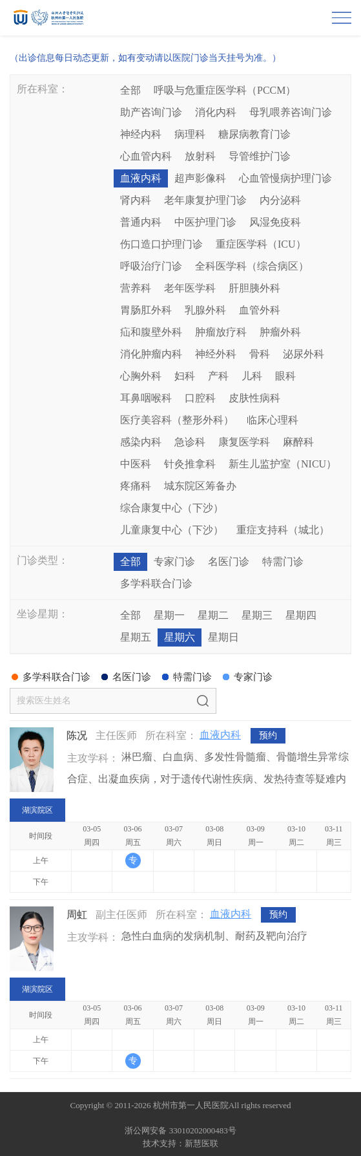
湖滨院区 (37, 810)
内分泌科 (280, 200)
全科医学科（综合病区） (252, 266)
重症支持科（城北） (282, 529)
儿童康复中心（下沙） (171, 529)
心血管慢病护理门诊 (285, 178)
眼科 (285, 375)
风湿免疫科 (275, 222)
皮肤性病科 (254, 397)
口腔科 (200, 397)
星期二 (213, 615)
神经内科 (140, 134)
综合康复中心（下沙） (171, 507)
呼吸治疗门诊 (151, 266)
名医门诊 (228, 561)
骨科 (259, 353)
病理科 (189, 134)
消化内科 (215, 112)
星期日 (223, 637)
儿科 (252, 375)
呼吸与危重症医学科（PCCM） (225, 90)
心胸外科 (140, 375)
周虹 (77, 914)
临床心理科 (272, 419)
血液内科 (140, 178)
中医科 (135, 463)
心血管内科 (146, 156)
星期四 (300, 615)
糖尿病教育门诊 (254, 134)
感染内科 (140, 441)
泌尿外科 (303, 353)
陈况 (77, 735)
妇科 (184, 375)
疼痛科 (135, 485)
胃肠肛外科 (146, 310)
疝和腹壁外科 (151, 331)
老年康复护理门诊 (205, 200)
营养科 (135, 288)
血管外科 (259, 310)
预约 (268, 735)
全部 (130, 90)
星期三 (257, 615)
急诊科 (189, 441)
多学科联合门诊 (156, 583)
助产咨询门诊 (151, 112)
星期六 (179, 637)
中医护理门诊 (205, 222)
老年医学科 (190, 288)
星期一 (169, 615)
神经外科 (215, 353)
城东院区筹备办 (200, 485)
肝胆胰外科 (254, 288)
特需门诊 (283, 561)
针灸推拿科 (190, 463)
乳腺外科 (205, 310)
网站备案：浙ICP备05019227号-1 (180, 1118)
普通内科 (140, 222)
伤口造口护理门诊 (161, 244)
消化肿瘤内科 (151, 353)
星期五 (135, 637)
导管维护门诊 (260, 156)
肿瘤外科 (280, 331)
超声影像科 (200, 178)
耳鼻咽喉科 (146, 397)
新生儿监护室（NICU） (282, 463)
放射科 (200, 156)
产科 (218, 375)
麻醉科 (298, 441)
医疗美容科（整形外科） (177, 419)
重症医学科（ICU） (261, 244)
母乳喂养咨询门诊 (290, 112)
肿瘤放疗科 (221, 331)
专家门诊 (174, 561)
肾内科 (135, 200)
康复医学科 (244, 441)
